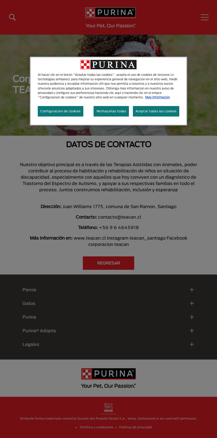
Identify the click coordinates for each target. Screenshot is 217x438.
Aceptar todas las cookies (156, 111)
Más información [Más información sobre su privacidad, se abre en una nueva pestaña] (157, 97)
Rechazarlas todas (111, 111)
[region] (108, 91)
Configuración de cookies (60, 111)
